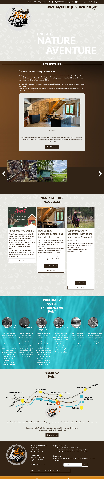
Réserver (80, 279)
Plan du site (86, 468)
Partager (21, 256)
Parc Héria (32, 2)
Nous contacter (38, 446)
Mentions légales (94, 468)
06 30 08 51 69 (60, 2)
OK (85, 446)
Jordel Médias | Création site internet (55, 468)
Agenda (70, 2)
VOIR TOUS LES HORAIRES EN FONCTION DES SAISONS (50, 451)
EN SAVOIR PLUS (52, 147)
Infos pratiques (81, 2)
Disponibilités (42, 2)
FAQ (90, 2)
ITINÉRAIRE (52, 416)
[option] (22, 176)
